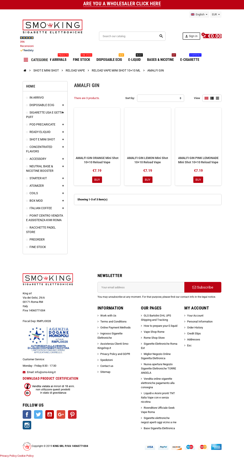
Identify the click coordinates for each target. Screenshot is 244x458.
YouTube (49, 414)
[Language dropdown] (199, 14)
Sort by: (130, 98)
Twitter (38, 414)
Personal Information (200, 321)
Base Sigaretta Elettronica (159, 428)
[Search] (133, 36)
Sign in (193, 36)
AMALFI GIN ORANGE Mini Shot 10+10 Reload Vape (97, 160)
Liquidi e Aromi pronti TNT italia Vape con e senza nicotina (158, 397)
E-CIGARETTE (190, 58)
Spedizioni (106, 360)
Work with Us (108, 315)
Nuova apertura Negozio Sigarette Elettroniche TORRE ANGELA (158, 368)
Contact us (106, 366)
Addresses (193, 339)
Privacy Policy (8, 455)
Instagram (27, 425)
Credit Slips (194, 333)
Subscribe (202, 287)
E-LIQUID (135, 58)
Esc (189, 345)
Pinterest (72, 414)
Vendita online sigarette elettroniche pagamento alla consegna (157, 383)
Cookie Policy (25, 455)
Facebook (27, 414)
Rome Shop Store (154, 337)
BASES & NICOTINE (161, 58)
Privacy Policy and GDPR (115, 354)
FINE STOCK (82, 58)
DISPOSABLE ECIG (110, 58)
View (197, 98)
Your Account (195, 315)
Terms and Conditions (113, 321)
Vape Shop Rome (154, 331)
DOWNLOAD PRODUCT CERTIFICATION (50, 378)
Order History (195, 327)
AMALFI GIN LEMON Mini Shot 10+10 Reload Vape (147, 160)
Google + (61, 414)
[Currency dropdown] (216, 14)
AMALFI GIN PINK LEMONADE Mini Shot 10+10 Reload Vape (198, 160)
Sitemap (105, 371)
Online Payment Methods (115, 327)
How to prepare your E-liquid (160, 325)
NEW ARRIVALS (57, 58)
